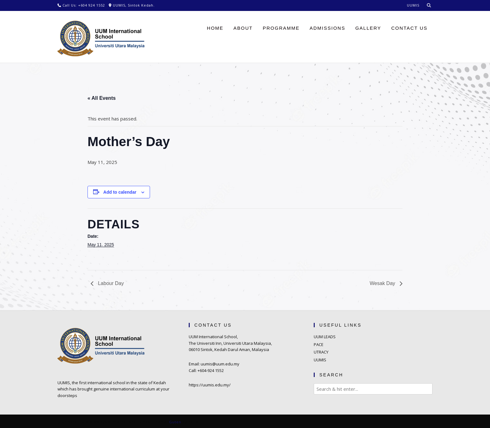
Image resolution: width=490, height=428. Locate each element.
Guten (175, 422)
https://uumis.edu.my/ (210, 385)
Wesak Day (383, 283)
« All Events (102, 98)
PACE (318, 344)
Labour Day (110, 283)
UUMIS (320, 360)
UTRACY (321, 352)
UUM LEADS (325, 336)
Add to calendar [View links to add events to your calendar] (120, 192)
